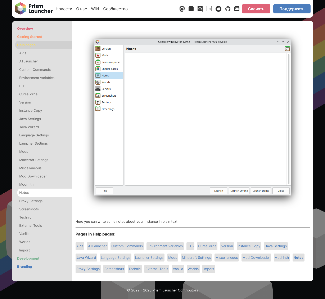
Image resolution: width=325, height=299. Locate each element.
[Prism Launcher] (34, 9)
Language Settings (115, 257)
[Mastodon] (182, 10)
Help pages (26, 45)
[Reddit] (218, 10)
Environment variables (165, 246)
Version (227, 246)
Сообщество (115, 8)
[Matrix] (209, 10)
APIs (79, 246)
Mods (172, 257)
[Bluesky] (191, 10)
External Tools (156, 269)
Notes (298, 257)
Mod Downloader (256, 257)
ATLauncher (97, 246)
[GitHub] (228, 10)
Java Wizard (86, 257)
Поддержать (291, 8)
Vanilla (178, 269)
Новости (64, 8)
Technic (134, 269)
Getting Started (29, 37)
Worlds (193, 269)
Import (208, 269)
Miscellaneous (227, 257)
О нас (81, 8)
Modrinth (282, 257)
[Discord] (200, 10)
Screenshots (114, 269)
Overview (25, 28)
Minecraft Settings (196, 257)
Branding (24, 266)
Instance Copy (249, 246)
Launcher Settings (149, 257)
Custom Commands (127, 246)
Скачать (256, 8)
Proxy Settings (88, 269)
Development (28, 258)
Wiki (95, 8)
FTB (191, 246)
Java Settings (276, 246)
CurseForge (207, 246)
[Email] (237, 10)
